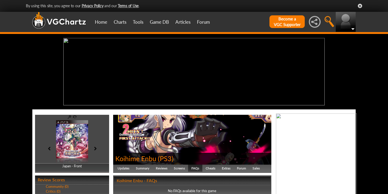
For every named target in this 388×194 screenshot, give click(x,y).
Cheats (210, 168)
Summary (142, 168)
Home (101, 22)
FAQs (195, 168)
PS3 (166, 158)
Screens (179, 168)
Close (360, 6)
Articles (182, 22)
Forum (203, 22)
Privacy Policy (92, 6)
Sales (256, 168)
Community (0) (57, 186)
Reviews (161, 168)
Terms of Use (128, 6)
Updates (123, 168)
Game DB (159, 22)
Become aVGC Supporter (287, 21)
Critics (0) (53, 191)
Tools (138, 22)
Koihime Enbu (135, 158)
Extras (226, 168)
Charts (120, 22)
